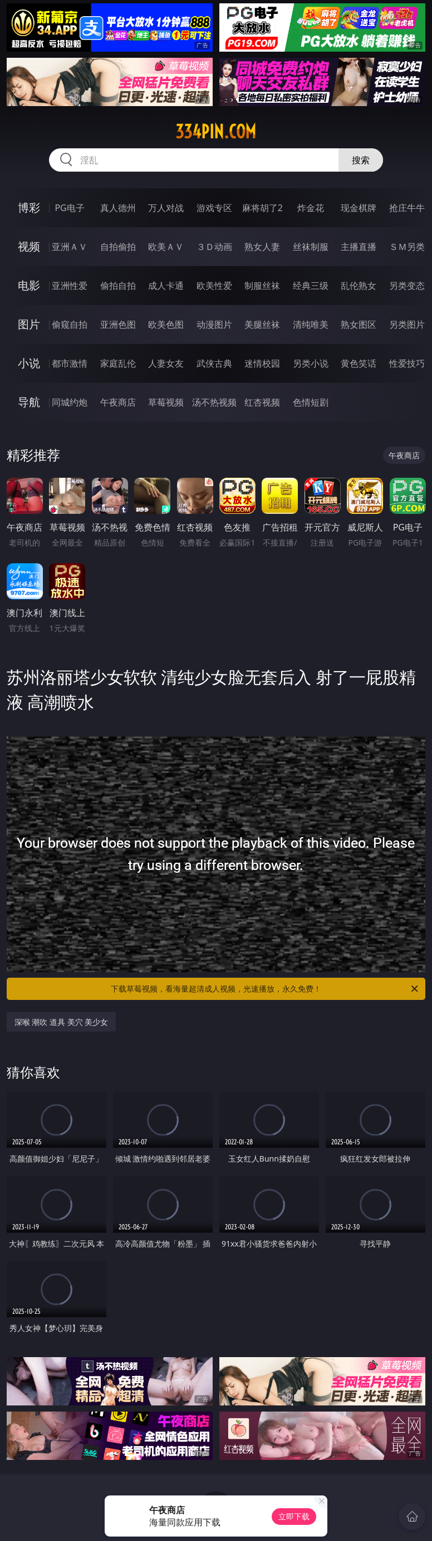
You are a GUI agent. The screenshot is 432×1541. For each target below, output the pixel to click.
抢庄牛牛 (407, 208)
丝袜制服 (310, 247)
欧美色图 (166, 324)
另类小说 (310, 363)
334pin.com (215, 132)
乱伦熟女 (358, 285)
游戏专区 (214, 208)
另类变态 (407, 285)
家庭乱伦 (118, 363)
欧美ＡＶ (166, 247)
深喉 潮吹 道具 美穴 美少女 (61, 1022)
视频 (29, 246)
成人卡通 (166, 285)
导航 (29, 401)
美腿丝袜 (262, 324)
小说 (29, 363)
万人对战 (166, 208)
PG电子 (69, 208)
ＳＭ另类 (407, 247)
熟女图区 (358, 324)
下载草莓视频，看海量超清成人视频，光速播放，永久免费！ (265, 988)
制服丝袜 (262, 285)
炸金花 (310, 208)
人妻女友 (166, 363)
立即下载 (294, 1516)
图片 (29, 324)
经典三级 (310, 285)
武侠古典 (214, 363)
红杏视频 (262, 402)
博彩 (29, 207)
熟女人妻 (262, 247)
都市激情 (69, 363)
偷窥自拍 (69, 324)
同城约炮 (69, 402)
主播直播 (358, 247)
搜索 (361, 160)
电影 (29, 285)
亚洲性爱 (69, 285)
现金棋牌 (358, 208)
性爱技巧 (407, 363)
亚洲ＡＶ (69, 247)
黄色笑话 (358, 363)
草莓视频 (166, 402)
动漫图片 (214, 324)
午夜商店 (118, 402)
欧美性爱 (214, 285)
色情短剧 (310, 402)
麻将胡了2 (262, 208)
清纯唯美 (310, 324)
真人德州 (118, 208)
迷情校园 (262, 363)
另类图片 (407, 324)
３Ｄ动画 (214, 247)
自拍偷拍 (118, 247)
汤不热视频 (214, 402)
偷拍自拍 (118, 285)
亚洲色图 (118, 324)
